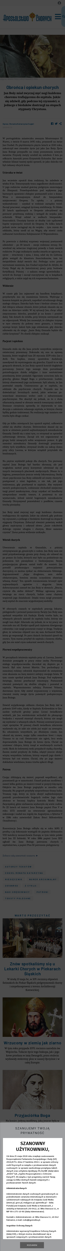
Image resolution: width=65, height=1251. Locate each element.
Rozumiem (32, 1245)
